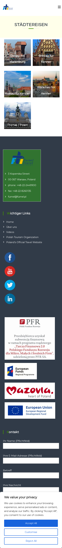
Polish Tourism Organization (22, 237)
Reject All (31, 540)
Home (10, 221)
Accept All (31, 523)
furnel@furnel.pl (17, 196)
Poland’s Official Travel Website (24, 242)
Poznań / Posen (17, 125)
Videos (10, 232)
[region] (31, 520)
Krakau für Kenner (17, 93)
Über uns (11, 227)
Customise (31, 532)
